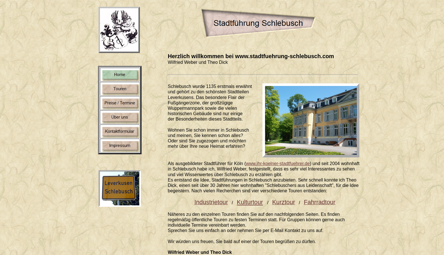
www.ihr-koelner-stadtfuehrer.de (278, 163)
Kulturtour (250, 202)
